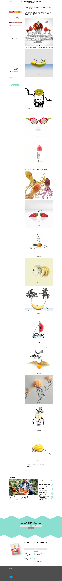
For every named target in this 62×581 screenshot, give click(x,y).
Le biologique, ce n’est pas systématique (14, 35)
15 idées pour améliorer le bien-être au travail (15, 32)
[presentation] (15, 81)
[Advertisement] (12, 52)
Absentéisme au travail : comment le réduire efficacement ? (15, 38)
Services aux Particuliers (37, 1)
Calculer (31, 528)
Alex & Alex (51, 578)
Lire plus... (10, 500)
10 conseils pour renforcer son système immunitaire (43, 480)
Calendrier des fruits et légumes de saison (15, 29)
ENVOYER (36, 551)
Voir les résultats (15, 85)
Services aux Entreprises (28, 1)
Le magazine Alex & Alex (30, 2)
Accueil (22, 1)
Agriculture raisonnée (13, 26)
